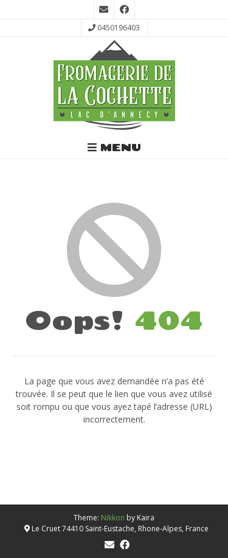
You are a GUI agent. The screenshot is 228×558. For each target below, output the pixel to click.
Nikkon (113, 517)
